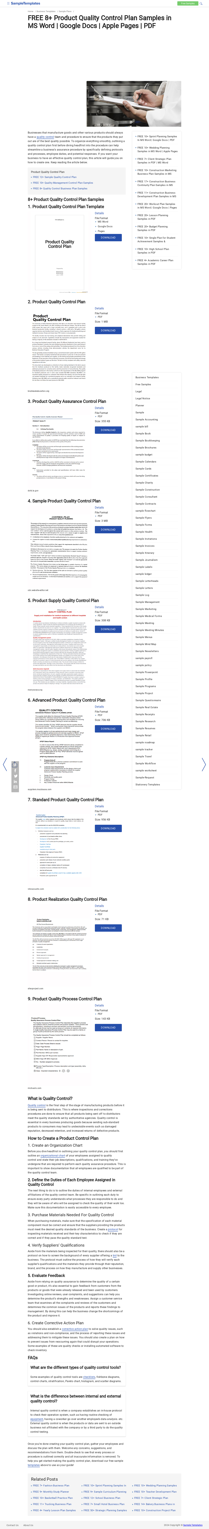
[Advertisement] (104, 55)
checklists (89, 1376)
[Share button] (14, 764)
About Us (28, 1525)
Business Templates (46, 11)
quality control (45, 136)
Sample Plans (65, 11)
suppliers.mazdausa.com (40, 789)
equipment (36, 1419)
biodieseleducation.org (38, 391)
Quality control (37, 1105)
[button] (201, 3)
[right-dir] (204, 764)
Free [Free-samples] (187, 3)
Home (30, 11)
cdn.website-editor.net (38, 590)
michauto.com (34, 1088)
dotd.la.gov (33, 491)
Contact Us (12, 1525)
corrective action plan (75, 1328)
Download (108, 237)
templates (34, 1465)
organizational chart (52, 1155)
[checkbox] (8, 3)
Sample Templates (192, 1525)
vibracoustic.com (36, 889)
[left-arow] (5, 764)
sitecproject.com (35, 988)
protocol (113, 1229)
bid (115, 1255)
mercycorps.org (35, 690)
